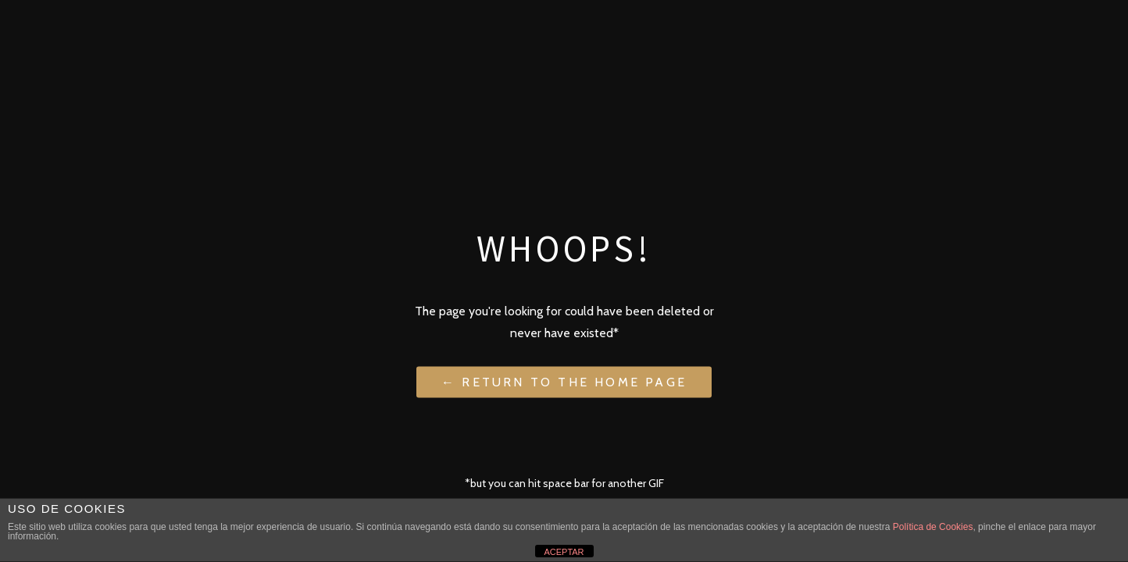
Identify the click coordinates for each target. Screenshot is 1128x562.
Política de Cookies (933, 526)
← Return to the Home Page (564, 381)
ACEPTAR (564, 552)
